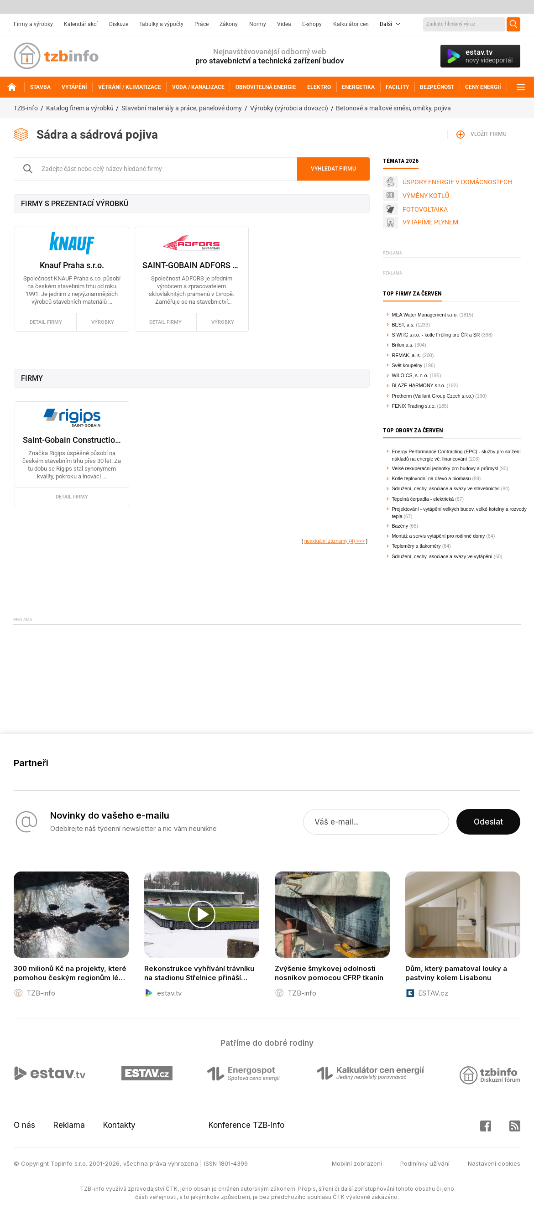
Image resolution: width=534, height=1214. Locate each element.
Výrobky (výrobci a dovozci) (289, 108)
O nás (24, 1125)
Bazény (400, 526)
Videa (284, 24)
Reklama (69, 1125)
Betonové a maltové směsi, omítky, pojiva (393, 108)
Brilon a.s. (403, 345)
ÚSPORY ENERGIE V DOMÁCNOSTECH (457, 182)
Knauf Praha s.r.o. (72, 265)
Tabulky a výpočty (161, 24)
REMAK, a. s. (406, 355)
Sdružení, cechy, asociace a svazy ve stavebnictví (446, 488)
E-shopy (312, 24)
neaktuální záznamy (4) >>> (334, 541)
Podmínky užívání (425, 1163)
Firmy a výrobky (33, 24)
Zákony (229, 24)
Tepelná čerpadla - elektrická (423, 499)
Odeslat (488, 821)
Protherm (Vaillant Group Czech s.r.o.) (433, 396)
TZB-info (26, 108)
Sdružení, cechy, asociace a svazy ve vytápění (442, 556)
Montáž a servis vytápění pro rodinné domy (438, 536)
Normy (257, 24)
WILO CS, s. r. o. (410, 375)
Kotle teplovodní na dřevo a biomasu (431, 478)
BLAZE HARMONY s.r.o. (418, 385)
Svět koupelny (407, 365)
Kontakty (119, 1125)
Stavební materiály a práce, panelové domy (181, 108)
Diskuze (118, 24)
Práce (201, 24)
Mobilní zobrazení (357, 1163)
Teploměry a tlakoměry (416, 546)
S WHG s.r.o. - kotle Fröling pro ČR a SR (436, 334)
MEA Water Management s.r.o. (425, 314)
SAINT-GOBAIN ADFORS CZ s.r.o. (191, 265)
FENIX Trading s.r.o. (414, 406)
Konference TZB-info (246, 1125)
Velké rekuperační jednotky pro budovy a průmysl (445, 468)
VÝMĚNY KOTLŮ (426, 195)
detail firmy (46, 322)
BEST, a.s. (403, 324)
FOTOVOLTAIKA (425, 209)
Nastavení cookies (494, 1163)
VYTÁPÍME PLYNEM (430, 222)
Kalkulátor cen (351, 24)
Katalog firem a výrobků (80, 108)
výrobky (102, 322)
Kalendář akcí (81, 24)
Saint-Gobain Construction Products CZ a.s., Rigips (72, 440)
